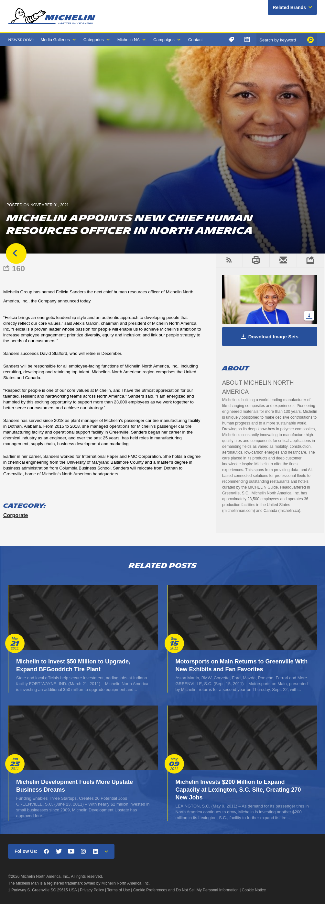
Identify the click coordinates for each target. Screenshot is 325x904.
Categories (93, 39)
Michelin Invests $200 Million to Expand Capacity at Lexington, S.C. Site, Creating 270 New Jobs (238, 790)
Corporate (15, 515)
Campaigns (164, 39)
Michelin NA (128, 39)
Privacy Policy (92, 890)
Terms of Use (118, 890)
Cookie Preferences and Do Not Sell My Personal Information (186, 890)
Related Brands (289, 7)
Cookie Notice (254, 890)
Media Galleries (55, 39)
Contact (195, 39)
